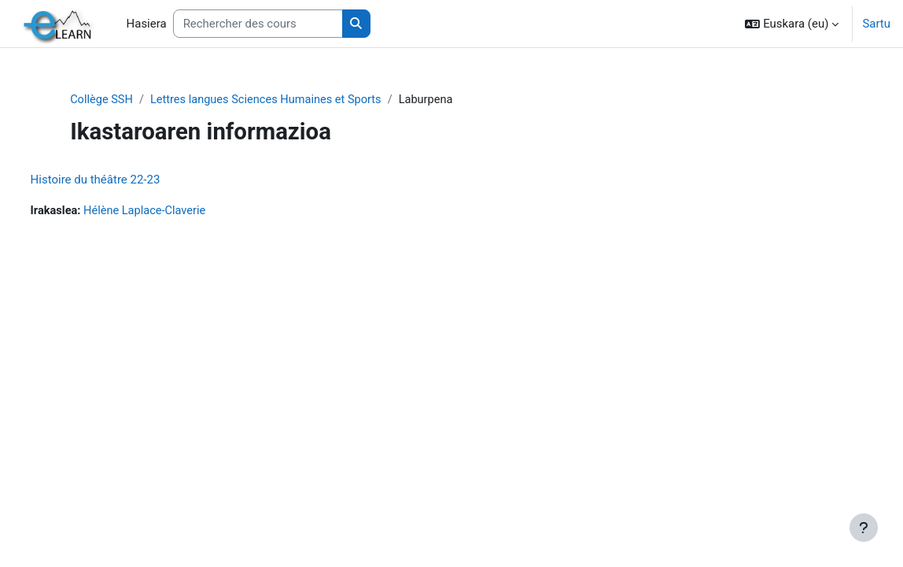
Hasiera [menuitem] (147, 24)
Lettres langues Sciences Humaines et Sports (297, 100)
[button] (792, 23)
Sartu (876, 24)
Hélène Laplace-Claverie (177, 212)
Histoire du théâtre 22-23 (125, 180)
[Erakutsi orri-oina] (864, 527)
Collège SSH (129, 100)
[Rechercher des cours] (258, 23)
